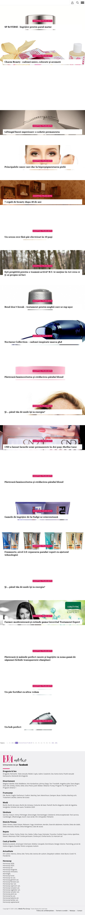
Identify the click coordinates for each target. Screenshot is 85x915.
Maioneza (12, 836)
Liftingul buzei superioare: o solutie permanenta (32, 131)
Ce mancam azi (57, 836)
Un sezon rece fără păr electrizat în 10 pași (28, 236)
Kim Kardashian (33, 784)
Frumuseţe (8, 793)
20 (12, 743)
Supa (40, 834)
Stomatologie (42, 815)
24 (21, 743)
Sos (26, 834)
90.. (50, 743)
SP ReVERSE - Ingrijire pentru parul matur (28, 26)
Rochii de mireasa (26, 805)
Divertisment (9, 781)
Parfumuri (20, 795)
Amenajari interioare (23, 844)
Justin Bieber (38, 786)
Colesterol (51, 815)
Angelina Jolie (65, 784)
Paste (12, 834)
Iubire (40, 774)
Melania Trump (49, 786)
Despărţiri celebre (53, 854)
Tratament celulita (9, 797)
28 (29, 743)
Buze (58, 795)
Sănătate (7, 812)
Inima (17, 815)
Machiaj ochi (71, 795)
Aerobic (46, 824)
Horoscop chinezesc (10, 872)
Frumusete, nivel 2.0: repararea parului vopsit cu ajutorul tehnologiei (37, 553)
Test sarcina (74, 815)
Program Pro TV (70, 786)
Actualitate (8, 851)
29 (31, 743)
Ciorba (17, 834)
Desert (5, 836)
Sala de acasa (38, 826)
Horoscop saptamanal (11, 902)
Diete (5, 824)
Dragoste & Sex (9, 771)
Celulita (64, 795)
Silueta (16, 826)
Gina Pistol (29, 786)
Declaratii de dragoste (20, 776)
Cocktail (59, 834)
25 (23, 743)
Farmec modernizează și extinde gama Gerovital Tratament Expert (42, 621)
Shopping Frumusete (42, 21)
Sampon (53, 795)
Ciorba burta (46, 836)
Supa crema (67, 834)
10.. (10, 743)
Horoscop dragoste (10, 869)
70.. (44, 743)
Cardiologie (7, 817)
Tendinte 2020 (29, 807)
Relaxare (26, 824)
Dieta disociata (8, 826)
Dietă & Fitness (9, 822)
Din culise (6, 854)
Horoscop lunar (8, 876)
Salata (30, 834)
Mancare (6, 834)
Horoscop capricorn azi (11, 886)
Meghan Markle (8, 784)
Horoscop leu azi (9, 896)
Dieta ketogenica (26, 826)
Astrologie (6, 874)
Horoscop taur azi (9, 884)
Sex (52, 774)
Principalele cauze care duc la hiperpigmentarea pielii (35, 166)
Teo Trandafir (54, 784)
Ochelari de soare (17, 807)
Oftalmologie (16, 817)
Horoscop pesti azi (9, 894)
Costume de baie (40, 805)
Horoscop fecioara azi (11, 882)
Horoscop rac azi (9, 878)
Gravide (17, 846)
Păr (4, 795)
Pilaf (17, 836)
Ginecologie (32, 815)
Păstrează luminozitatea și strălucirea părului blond (34, 376)
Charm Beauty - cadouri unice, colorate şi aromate (33, 61)
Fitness (10, 824)
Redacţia (72, 911)
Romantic (13, 774)
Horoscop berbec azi (10, 900)
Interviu (13, 854)
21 (14, 743)
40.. (36, 743)
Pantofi (49, 805)
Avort (24, 817)
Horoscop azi (7, 867)
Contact (79, 911)
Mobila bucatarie (9, 844)
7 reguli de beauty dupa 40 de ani (23, 201)
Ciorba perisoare (26, 836)
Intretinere (38, 824)
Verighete (6, 807)
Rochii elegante (58, 805)
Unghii (13, 795)
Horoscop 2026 (8, 863)
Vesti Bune (65, 854)
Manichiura (45, 795)
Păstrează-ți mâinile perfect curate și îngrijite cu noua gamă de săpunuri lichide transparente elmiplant (40, 658)
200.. (56, 743)
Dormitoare (49, 844)
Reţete (6, 831)
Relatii (30, 774)
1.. (7, 743)
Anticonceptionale (62, 815)
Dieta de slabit (74, 824)
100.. (53, 743)
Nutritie (66, 824)
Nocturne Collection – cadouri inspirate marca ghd (33, 341)
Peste (22, 834)
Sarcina (5, 815)
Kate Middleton (20, 784)
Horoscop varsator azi (11, 892)
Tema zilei (28, 854)
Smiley (12, 786)
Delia (22, 786)
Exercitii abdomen (55, 824)
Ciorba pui (37, 836)
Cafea (35, 834)
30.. (33, 743)
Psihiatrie (50, 817)
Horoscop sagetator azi (11, 890)
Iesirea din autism (39, 854)
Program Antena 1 (9, 788)
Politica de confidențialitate (45, 911)
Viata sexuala (23, 774)
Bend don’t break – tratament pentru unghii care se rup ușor (39, 306)
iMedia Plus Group (24, 909)
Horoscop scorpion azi (11, 888)
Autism (36, 846)
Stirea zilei (20, 854)
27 (27, 743)
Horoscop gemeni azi (10, 880)
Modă (5, 802)
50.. (39, 743)
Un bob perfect (13, 726)
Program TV (59, 786)
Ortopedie (42, 817)
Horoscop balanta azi (10, 898)
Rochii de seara (13, 805)
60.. (42, 743)
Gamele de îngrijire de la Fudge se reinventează (31, 516)
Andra (17, 786)
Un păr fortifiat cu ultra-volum (22, 691)
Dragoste (6, 774)
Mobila (34, 844)
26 (25, 743)
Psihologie (23, 815)
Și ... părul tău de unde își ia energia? (25, 411)
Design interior (59, 844)
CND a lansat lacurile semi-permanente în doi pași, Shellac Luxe (41, 446)
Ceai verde (31, 817)
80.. (47, 743)
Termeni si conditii (62, 911)
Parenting (69, 844)
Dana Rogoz (75, 784)
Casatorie (46, 774)
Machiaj (34, 795)
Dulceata (45, 834)
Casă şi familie (9, 841)
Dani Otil (6, 786)
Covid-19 (72, 854)
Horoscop (7, 861)
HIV (36, 817)
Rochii (8, 795)
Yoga (32, 824)
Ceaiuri (11, 815)
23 (19, 743)
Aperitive (75, 834)
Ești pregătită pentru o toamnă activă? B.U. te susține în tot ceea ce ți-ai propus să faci (42, 273)
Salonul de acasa (23, 797)
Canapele (41, 844)
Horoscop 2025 (8, 865)
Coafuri (27, 795)
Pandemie (6, 856)
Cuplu (35, 774)
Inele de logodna (71, 805)
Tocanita (53, 834)
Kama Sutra (58, 774)
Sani (38, 795)
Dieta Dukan (17, 824)
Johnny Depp (44, 784)
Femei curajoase (27, 846)
